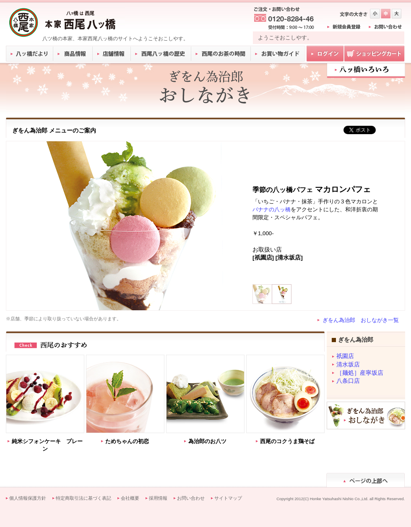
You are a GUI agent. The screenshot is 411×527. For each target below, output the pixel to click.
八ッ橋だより (29, 54)
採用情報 (158, 498)
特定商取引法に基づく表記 (83, 498)
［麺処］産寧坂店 (359, 373)
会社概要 (130, 498)
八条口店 (348, 381)
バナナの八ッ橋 (271, 209)
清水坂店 (348, 364)
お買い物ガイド (278, 54)
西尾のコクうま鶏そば (287, 441)
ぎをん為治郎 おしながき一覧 (361, 320)
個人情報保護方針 (27, 498)
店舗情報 (112, 54)
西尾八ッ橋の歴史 (161, 54)
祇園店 (345, 356)
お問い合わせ (191, 498)
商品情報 (73, 54)
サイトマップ (228, 498)
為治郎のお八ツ (207, 441)
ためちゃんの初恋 (127, 441)
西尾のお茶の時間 (221, 54)
